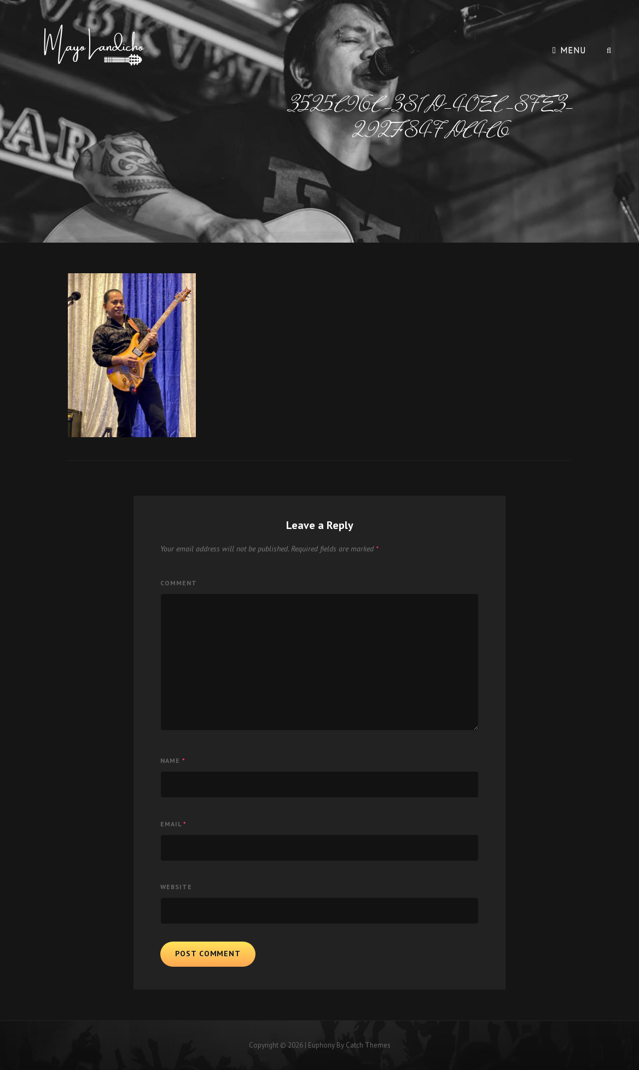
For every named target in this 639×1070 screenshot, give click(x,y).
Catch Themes (368, 1045)
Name (172, 760)
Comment (178, 583)
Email (173, 824)
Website (176, 887)
